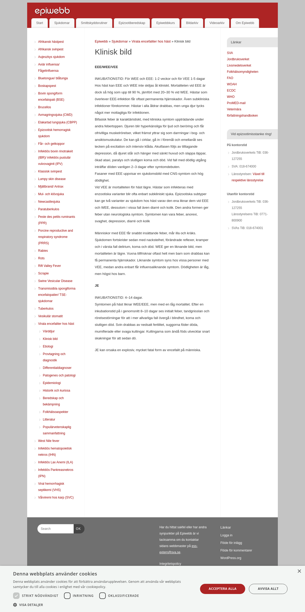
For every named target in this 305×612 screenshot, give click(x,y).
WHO (230, 97)
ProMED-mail (236, 103)
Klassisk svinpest (50, 171)
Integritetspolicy (170, 564)
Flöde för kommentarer (236, 550)
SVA (230, 53)
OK (77, 528)
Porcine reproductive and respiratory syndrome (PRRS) (55, 237)
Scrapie (43, 273)
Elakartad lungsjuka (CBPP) (57, 122)
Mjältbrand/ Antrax (50, 186)
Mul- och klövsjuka (51, 194)
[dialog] (152, 589)
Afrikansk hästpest (51, 42)
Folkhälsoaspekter (55, 412)
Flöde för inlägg (231, 543)
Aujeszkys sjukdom (51, 57)
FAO (230, 78)
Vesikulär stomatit (50, 316)
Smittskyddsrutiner (94, 23)
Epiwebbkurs (165, 23)
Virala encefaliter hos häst (152, 41)
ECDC (231, 90)
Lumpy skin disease (52, 179)
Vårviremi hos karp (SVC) (56, 497)
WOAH (232, 84)
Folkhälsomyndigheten (242, 72)
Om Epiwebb (245, 23)
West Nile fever (48, 441)
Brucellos (44, 107)
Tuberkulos (46, 308)
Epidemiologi (52, 383)
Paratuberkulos (48, 209)
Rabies (43, 251)
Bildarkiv (192, 23)
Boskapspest (47, 86)
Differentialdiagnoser (57, 368)
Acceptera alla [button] (223, 588)
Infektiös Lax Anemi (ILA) (55, 462)
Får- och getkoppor (51, 144)
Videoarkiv (216, 23)
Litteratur (49, 419)
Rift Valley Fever (49, 266)
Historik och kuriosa (56, 390)
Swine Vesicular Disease (55, 281)
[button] (103, 605)
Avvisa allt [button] (268, 588)
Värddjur (49, 331)
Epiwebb (101, 41)
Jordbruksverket (238, 59)
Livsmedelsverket (239, 65)
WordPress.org (230, 558)
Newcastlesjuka (49, 201)
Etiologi (48, 346)
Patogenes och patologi (59, 375)
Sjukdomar (62, 23)
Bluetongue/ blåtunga (53, 78)
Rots (41, 258)
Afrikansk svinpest (50, 49)
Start (39, 23)
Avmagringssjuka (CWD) (55, 115)
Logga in (226, 535)
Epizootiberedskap (132, 23)
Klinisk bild (50, 339)
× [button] (299, 571)
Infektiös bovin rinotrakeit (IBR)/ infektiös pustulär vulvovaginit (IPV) (55, 157)
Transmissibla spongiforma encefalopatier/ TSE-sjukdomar (56, 295)
